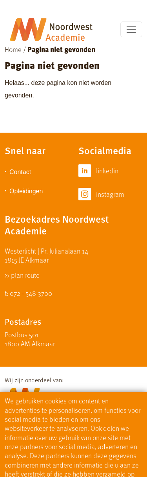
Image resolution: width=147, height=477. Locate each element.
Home (13, 49)
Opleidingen (26, 191)
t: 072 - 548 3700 (28, 293)
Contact (20, 172)
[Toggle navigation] (131, 29)
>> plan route (22, 274)
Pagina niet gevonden (61, 49)
